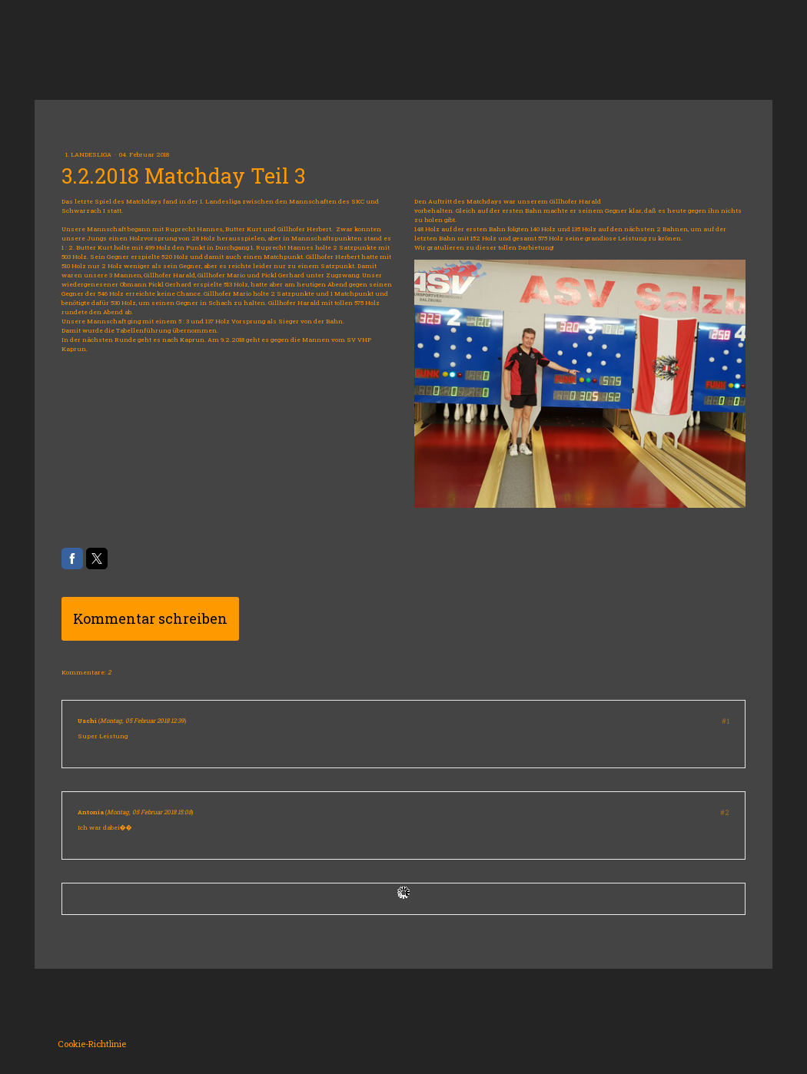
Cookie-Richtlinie (92, 1043)
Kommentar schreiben (150, 618)
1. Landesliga (89, 154)
